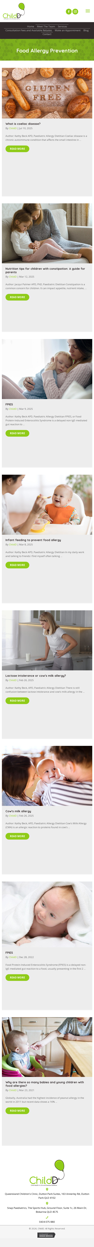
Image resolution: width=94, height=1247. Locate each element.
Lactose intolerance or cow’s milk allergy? (36, 675)
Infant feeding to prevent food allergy (33, 540)
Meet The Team (46, 26)
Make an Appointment (68, 30)
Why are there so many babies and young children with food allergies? (45, 1083)
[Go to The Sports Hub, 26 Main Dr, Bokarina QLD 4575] (47, 1207)
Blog (86, 30)
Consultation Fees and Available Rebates (29, 30)
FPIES (9, 404)
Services (62, 26)
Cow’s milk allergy (18, 811)
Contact (47, 34)
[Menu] (87, 11)
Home (30, 26)
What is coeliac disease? (23, 124)
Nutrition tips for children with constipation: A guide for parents (45, 270)
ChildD (13, 128)
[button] (69, 11)
